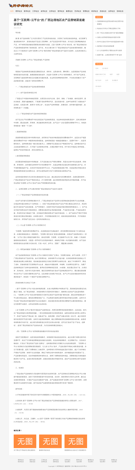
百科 (97, 68)
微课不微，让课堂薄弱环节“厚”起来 (109, 55)
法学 (106, 80)
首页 (12, 11)
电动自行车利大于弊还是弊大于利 (108, 28)
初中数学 (105, 68)
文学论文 (52, 11)
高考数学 (115, 80)
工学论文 (35, 11)
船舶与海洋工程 (101, 74)
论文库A (67, 461)
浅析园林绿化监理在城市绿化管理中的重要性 (110, 22)
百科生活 (120, 11)
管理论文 (86, 11)
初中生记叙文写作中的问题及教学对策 (110, 41)
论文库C (90, 461)
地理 (111, 74)
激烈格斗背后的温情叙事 (105, 46)
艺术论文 (78, 11)
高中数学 (98, 86)
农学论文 (44, 11)
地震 (118, 74)
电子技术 (98, 80)
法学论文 (111, 11)
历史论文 (103, 11)
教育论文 (69, 11)
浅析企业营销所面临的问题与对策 (108, 37)
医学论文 (27, 11)
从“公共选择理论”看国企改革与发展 (109, 50)
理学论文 (18, 11)
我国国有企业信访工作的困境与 (75, 450)
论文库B (79, 461)
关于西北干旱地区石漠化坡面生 (24, 450)
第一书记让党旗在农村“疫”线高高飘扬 (110, 33)
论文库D (102, 461)
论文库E (114, 461)
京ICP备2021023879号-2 (79, 466)
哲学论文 (61, 11)
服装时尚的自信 (44, 450)
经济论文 (94, 11)
